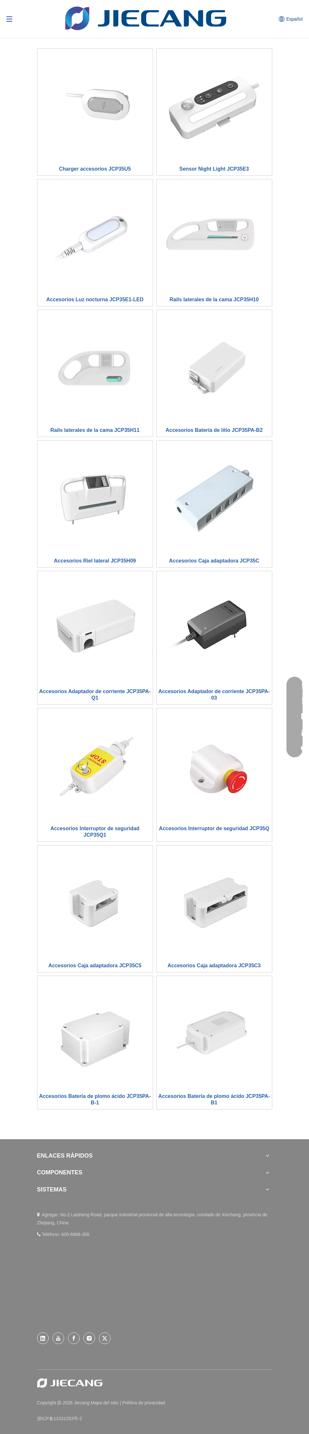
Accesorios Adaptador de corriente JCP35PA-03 (214, 695)
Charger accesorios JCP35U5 (95, 169)
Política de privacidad (143, 1402)
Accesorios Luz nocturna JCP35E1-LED (94, 299)
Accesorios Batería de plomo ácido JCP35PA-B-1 (94, 1099)
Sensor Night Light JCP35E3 (214, 169)
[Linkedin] (43, 1338)
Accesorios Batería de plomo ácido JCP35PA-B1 (214, 1099)
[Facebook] (74, 1338)
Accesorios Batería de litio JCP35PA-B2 (214, 430)
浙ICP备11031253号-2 (59, 1418)
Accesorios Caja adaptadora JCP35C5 (94, 965)
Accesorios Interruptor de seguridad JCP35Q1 (95, 832)
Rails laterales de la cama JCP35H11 (95, 430)
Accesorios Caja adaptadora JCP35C (214, 560)
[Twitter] (105, 1338)
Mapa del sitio (105, 1402)
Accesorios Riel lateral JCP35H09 (95, 560)
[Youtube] (58, 1338)
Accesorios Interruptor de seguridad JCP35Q (214, 828)
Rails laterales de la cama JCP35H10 (214, 299)
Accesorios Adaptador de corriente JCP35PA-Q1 (95, 695)
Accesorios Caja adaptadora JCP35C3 (214, 965)
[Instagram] (89, 1338)
